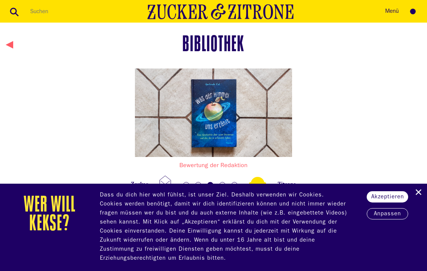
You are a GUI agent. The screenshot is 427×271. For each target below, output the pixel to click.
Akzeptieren (387, 197)
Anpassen (387, 214)
